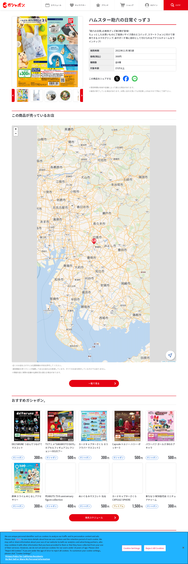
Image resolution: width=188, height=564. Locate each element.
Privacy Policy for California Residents (24, 556)
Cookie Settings (132, 548)
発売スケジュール (94, 517)
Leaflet (163, 361)
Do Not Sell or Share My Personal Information (27, 559)
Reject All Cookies (155, 548)
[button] (13, 95)
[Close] (183, 547)
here (18, 539)
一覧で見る (94, 383)
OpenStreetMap (171, 361)
